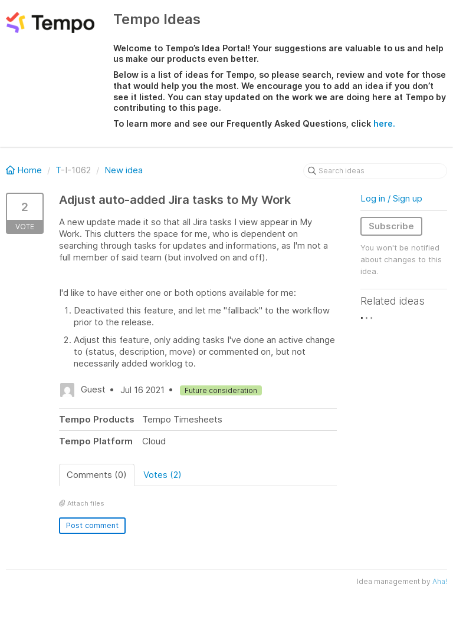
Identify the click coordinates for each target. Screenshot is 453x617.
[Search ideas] (375, 171)
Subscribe (391, 226)
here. (384, 123)
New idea (123, 170)
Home (25, 170)
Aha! (439, 581)
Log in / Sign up (391, 198)
